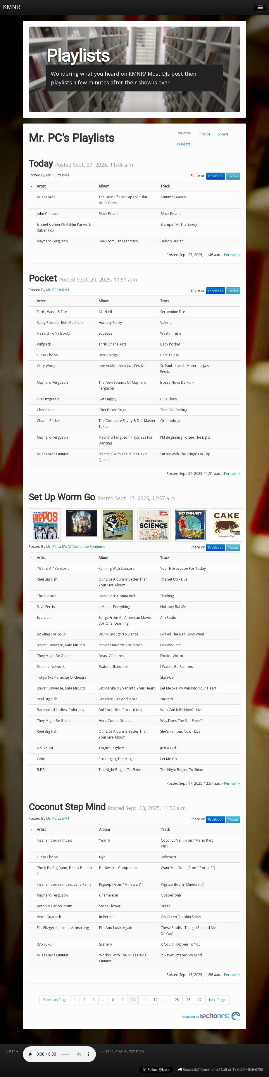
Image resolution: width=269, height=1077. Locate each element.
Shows (223, 134)
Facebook (215, 176)
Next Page (217, 999)
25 (177, 999)
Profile (204, 134)
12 (156, 999)
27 (200, 999)
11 (144, 999)
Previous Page (55, 999)
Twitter (233, 176)
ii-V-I (65, 175)
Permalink (232, 254)
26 (188, 999)
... (103, 999)
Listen (12, 1051)
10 (133, 999)
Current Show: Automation (122, 1051)
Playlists (183, 144)
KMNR (11, 7)
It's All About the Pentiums (83, 546)
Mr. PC (51, 175)
